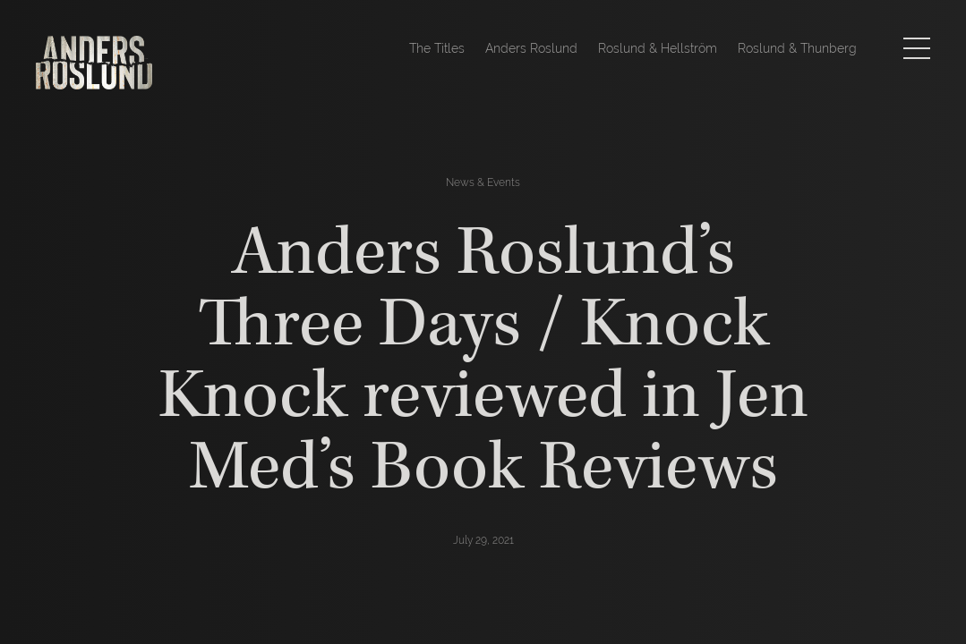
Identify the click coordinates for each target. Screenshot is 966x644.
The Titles (437, 48)
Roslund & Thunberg (797, 48)
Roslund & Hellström (657, 48)
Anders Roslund (531, 48)
